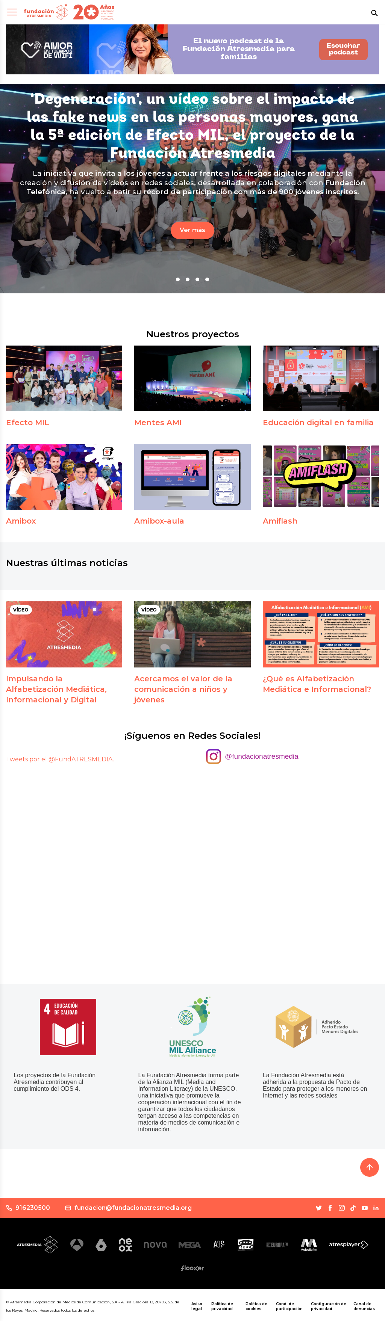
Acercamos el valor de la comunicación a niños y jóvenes (183, 689)
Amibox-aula (159, 520)
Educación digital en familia (318, 422)
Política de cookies (256, 1306)
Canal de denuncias (364, 1306)
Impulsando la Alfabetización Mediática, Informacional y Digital (56, 689)
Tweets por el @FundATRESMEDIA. (60, 759)
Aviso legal (196, 1306)
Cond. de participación (289, 1306)
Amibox (21, 520)
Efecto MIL (27, 422)
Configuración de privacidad (328, 1306)
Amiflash (280, 520)
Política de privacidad (222, 1306)
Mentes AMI (158, 422)
